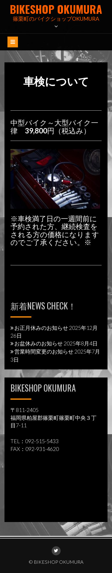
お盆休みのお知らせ (38, 343)
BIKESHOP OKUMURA (56, 9)
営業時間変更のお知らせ (43, 351)
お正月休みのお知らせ (41, 327)
